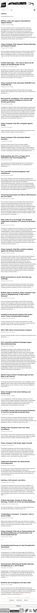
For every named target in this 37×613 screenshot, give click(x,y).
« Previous (9, 597)
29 (26, 597)
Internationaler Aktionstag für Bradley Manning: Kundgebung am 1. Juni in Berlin (17, 564)
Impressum (11, 600)
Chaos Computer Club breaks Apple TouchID (16, 443)
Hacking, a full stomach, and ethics (13, 480)
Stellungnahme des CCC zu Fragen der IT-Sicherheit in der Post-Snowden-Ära (15, 157)
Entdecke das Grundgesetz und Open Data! (16, 582)
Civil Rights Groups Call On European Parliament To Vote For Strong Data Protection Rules (18, 411)
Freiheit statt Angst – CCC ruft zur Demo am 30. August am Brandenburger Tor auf (17, 63)
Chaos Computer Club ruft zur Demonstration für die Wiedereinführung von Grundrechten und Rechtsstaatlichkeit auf (18, 532)
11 (21, 597)
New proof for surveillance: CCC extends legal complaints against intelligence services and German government (17, 100)
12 (22, 597)
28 (25, 597)
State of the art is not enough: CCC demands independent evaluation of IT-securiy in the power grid (18, 221)
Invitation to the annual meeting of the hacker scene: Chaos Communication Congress (16, 315)
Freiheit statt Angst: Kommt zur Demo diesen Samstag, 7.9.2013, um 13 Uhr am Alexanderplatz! (18, 501)
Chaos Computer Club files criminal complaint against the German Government (17, 250)
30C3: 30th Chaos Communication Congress (16, 330)
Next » (28, 597)
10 (19, 597)
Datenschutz (19, 600)
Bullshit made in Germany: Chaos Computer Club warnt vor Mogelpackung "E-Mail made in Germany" (18, 294)
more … (25, 38)
